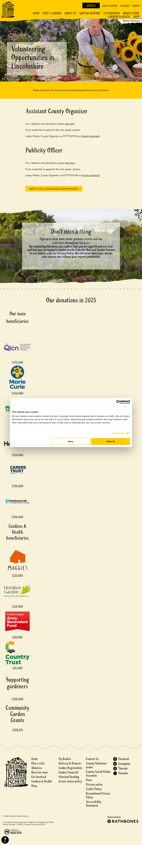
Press (89, 780)
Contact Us (92, 759)
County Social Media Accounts (98, 774)
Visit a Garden (52, 13)
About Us (70, 13)
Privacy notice (94, 784)
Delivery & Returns (70, 763)
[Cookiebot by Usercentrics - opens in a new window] (118, 402)
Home (36, 13)
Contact (136, 5)
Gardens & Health (119, 17)
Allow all (110, 441)
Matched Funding (69, 777)
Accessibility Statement (93, 804)
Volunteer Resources (131, 20)
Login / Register (109, 5)
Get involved (111, 13)
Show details (118, 433)
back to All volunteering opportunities (54, 188)
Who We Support (89, 13)
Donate (91, 6)
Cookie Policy (94, 789)
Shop (136, 17)
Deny (70, 441)
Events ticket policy (70, 781)
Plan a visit (37, 763)
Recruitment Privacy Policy (98, 795)
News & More (131, 13)
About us (36, 768)
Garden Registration (70, 768)
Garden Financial (68, 772)
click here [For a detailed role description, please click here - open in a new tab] (70, 123)
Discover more (39, 772)
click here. (70, 163)
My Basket (125, 5)
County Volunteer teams (96, 765)
